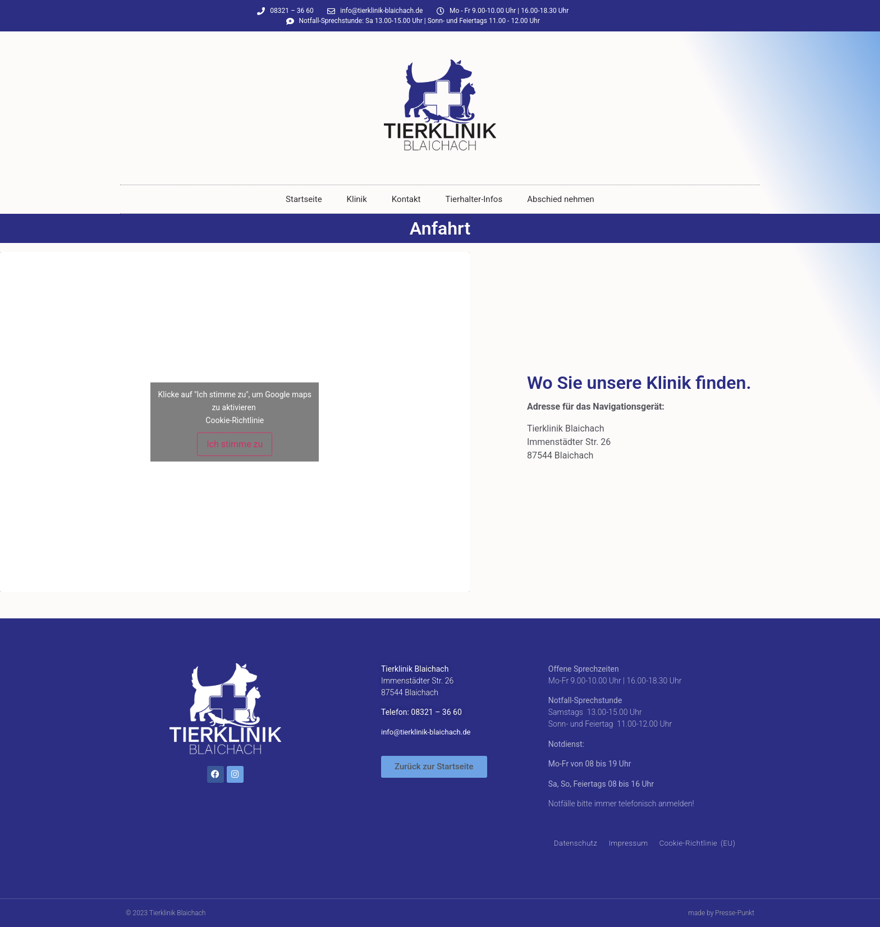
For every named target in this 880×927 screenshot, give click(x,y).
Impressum (628, 843)
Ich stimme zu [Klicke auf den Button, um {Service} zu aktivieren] (235, 444)
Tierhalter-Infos (474, 199)
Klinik (357, 199)
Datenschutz (576, 843)
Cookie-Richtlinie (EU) (697, 843)
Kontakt (406, 199)
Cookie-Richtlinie (234, 420)
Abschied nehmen (560, 199)
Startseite (304, 199)
